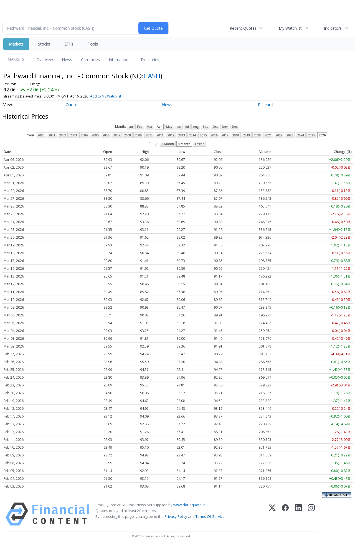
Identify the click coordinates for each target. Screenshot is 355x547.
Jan (130, 126)
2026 (322, 135)
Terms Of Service (210, 516)
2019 (246, 135)
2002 (62, 135)
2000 (41, 135)
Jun (178, 126)
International (120, 59)
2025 (311, 135)
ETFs (68, 44)
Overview (44, 59)
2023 (289, 135)
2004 (84, 135)
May (169, 126)
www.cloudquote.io (189, 504)
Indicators (333, 28)
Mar (150, 126)
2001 (52, 135)
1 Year (199, 144)
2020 (257, 135)
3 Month (184, 144)
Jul (187, 126)
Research (266, 104)
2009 (138, 135)
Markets (16, 44)
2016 (214, 135)
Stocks (44, 44)
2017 (225, 135)
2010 (149, 135)
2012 (171, 135)
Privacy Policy (175, 516)
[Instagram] (311, 514)
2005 (95, 135)
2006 (106, 135)
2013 (181, 135)
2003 (73, 135)
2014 (192, 135)
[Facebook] (285, 514)
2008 (127, 135)
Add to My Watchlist (105, 96)
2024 (300, 135)
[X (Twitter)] (272, 514)
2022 (279, 135)
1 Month (168, 144)
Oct (215, 126)
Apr (159, 126)
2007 (116, 135)
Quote (71, 104)
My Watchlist (290, 28)
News (67, 59)
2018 (235, 135)
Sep (205, 126)
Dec (235, 126)
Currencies (90, 59)
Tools (93, 44)
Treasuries (149, 59)
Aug (196, 126)
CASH (152, 75)
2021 (268, 135)
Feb (140, 126)
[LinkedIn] (298, 514)
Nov (225, 126)
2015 (203, 135)
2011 (160, 135)
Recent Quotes (243, 28)
